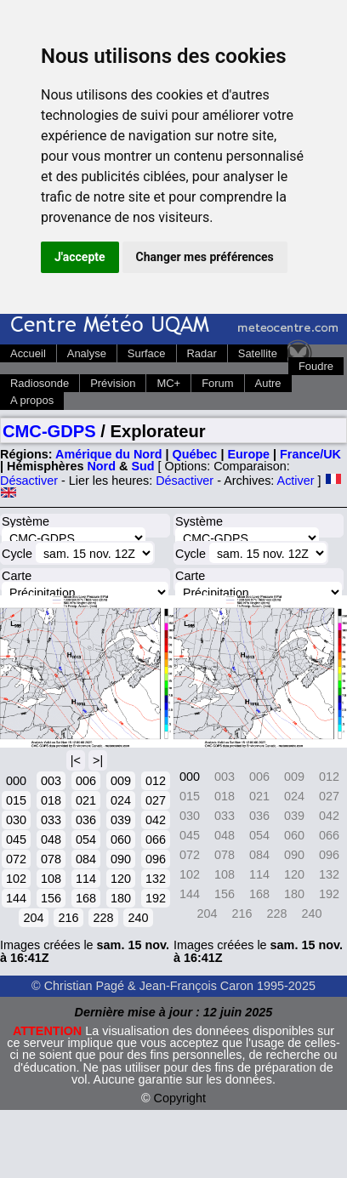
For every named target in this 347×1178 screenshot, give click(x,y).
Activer (296, 480)
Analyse (86, 353)
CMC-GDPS (49, 431)
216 (68, 918)
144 (16, 898)
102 (16, 878)
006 (86, 781)
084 (86, 859)
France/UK (310, 454)
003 (51, 781)
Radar (202, 353)
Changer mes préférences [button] (205, 257)
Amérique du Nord (108, 454)
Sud (142, 466)
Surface (147, 353)
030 (16, 820)
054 (86, 839)
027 (155, 800)
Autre (268, 383)
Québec (195, 454)
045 (16, 839)
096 (155, 859)
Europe (248, 454)
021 (86, 800)
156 (51, 898)
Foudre (316, 366)
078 (51, 859)
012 (155, 781)
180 (121, 898)
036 (86, 820)
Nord (101, 466)
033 (51, 820)
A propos (32, 400)
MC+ (168, 383)
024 (121, 800)
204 (33, 918)
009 (121, 781)
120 (121, 878)
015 (16, 800)
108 (51, 878)
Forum (217, 383)
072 (16, 859)
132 (155, 878)
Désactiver (29, 480)
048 (51, 839)
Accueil (28, 353)
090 (121, 859)
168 (86, 898)
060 (121, 839)
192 (155, 898)
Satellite (257, 353)
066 (155, 839)
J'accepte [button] (79, 257)
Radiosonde (39, 383)
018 (51, 800)
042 (155, 820)
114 (86, 878)
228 (103, 918)
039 (121, 820)
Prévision (112, 383)
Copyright (180, 1098)
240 (138, 918)
